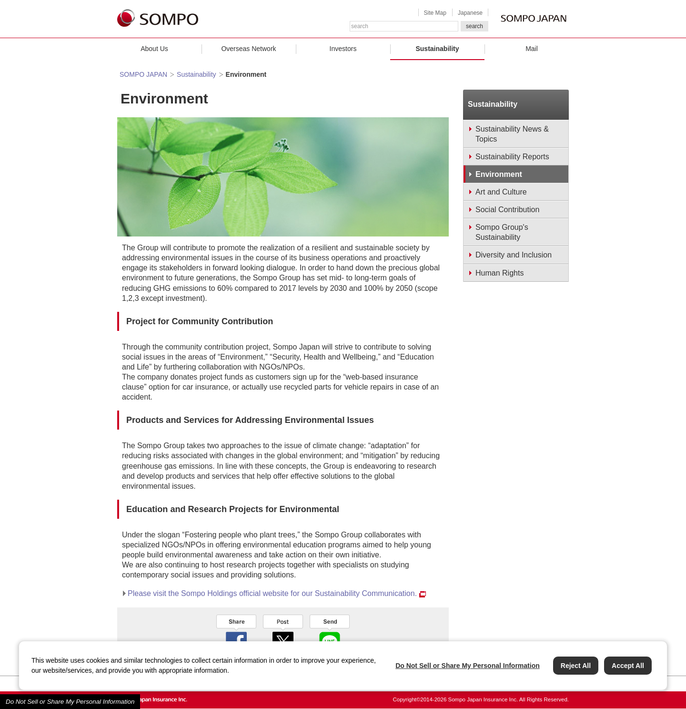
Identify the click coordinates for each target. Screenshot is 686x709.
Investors (343, 48)
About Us (154, 48)
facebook (236, 634)
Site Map (435, 13)
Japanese (470, 13)
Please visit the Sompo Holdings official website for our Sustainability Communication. (277, 593)
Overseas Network (248, 48)
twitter (283, 634)
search (474, 26)
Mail (531, 48)
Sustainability (437, 48)
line (330, 634)
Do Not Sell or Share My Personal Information (70, 701)
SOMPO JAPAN (143, 74)
